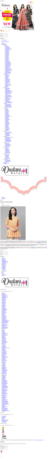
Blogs (3, 419)
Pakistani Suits (7, 99)
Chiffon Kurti (7, 133)
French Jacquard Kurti (5, 335)
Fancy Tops (5, 162)
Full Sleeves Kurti (4, 352)
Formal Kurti (4, 372)
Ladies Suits (5, 87)
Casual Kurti (7, 150)
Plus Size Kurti (4, 260)
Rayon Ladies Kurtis (6, 163)
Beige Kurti (7, 125)
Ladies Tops (7, 100)
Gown (3, 272)
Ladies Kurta (4, 400)
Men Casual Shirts (7, 104)
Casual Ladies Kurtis (5, 408)
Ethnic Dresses (4, 315)
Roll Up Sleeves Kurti (8, 141)
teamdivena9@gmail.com (5, 41)
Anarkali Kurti (7, 49)
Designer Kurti (7, 47)
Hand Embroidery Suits (5, 325)
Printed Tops (7, 82)
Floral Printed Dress (8, 84)
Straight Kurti (7, 130)
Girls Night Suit (7, 80)
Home (3, 43)
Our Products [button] (4, 44)
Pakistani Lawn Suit (8, 98)
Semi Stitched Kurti (4, 382)
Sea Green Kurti (7, 129)
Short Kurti (6, 156)
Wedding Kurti (7, 149)
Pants (2, 273)
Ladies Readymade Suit (8, 96)
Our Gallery (3, 417)
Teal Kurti (3, 349)
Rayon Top (6, 97)
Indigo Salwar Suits (4, 322)
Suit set (3, 274)
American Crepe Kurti (8, 132)
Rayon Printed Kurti (4, 393)
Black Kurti (7, 112)
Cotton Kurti (7, 50)
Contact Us (3, 418)
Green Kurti (7, 110)
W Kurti (3, 395)
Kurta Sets (6, 59)
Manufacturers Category (5, 420)
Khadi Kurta (7, 71)
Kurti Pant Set (7, 55)
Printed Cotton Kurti (8, 69)
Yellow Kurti (4, 334)
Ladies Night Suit (7, 79)
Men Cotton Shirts (7, 105)
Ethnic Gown (4, 312)
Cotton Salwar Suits (8, 90)
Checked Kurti (7, 155)
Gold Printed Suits (7, 95)
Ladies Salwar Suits (8, 101)
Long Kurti (6, 57)
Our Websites (4, 422)
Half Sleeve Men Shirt (8, 106)
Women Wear (5, 74)
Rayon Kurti (7, 54)
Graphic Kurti (7, 157)
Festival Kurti (4, 366)
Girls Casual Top (4, 385)
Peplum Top (3, 411)
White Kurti (7, 117)
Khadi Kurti (7, 51)
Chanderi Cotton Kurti (5, 402)
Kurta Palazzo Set (7, 61)
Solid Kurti (3, 363)
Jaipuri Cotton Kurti (8, 64)
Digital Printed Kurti (5, 370)
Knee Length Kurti (7, 158)
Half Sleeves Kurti (7, 139)
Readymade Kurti (7, 160)
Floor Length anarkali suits (9, 102)
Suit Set (6, 94)
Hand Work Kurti (7, 146)
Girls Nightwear (7, 81)
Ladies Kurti (5, 45)
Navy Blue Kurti (7, 119)
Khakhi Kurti (7, 127)
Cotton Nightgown (7, 83)
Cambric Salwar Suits (8, 93)
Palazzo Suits (7, 89)
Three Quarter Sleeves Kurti (9, 137)
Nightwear (6, 86)
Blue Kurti (6, 109)
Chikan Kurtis (7, 66)
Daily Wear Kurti (7, 152)
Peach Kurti (7, 121)
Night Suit (6, 78)
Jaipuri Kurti (3, 269)
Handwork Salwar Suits (8, 92)
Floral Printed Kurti (8, 72)
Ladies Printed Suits (8, 73)
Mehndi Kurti (7, 120)
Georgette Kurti (7, 135)
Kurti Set (6, 46)
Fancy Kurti (7, 56)
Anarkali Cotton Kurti (5, 263)
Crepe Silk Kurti (7, 134)
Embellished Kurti (7, 144)
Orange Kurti (7, 114)
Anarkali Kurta (7, 58)
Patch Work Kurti (7, 145)
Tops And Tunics (7, 75)
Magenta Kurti (7, 115)
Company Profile (4, 416)
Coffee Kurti (7, 122)
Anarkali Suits (4, 319)
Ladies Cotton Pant (4, 391)
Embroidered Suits (7, 88)
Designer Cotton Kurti (8, 48)
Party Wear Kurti (7, 52)
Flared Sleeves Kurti (8, 140)
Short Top (6, 77)
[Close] (0, 442)
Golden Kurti (7, 126)
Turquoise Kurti (7, 123)
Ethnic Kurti (7, 53)
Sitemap (3, 197)
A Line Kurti (3, 266)
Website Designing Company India (38, 440)
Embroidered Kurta (8, 67)
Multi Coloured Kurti (8, 116)
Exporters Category (4, 421)
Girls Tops (3, 405)
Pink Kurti (6, 113)
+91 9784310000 (4, 40)
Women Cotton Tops (8, 85)
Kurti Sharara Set (7, 62)
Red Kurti (3, 330)
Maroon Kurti (4, 345)
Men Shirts (5, 103)
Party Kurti (6, 148)
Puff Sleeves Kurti (4, 361)
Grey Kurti (6, 118)
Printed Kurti (7, 143)
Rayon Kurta (7, 60)
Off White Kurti (4, 353)
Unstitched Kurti (7, 161)
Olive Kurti (6, 124)
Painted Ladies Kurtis (8, 63)
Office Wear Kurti (7, 153)
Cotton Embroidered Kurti (9, 70)
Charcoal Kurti (7, 128)
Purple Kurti (3, 333)
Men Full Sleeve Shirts (8, 107)
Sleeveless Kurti (7, 138)
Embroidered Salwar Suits (8, 91)
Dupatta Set (7, 76)
